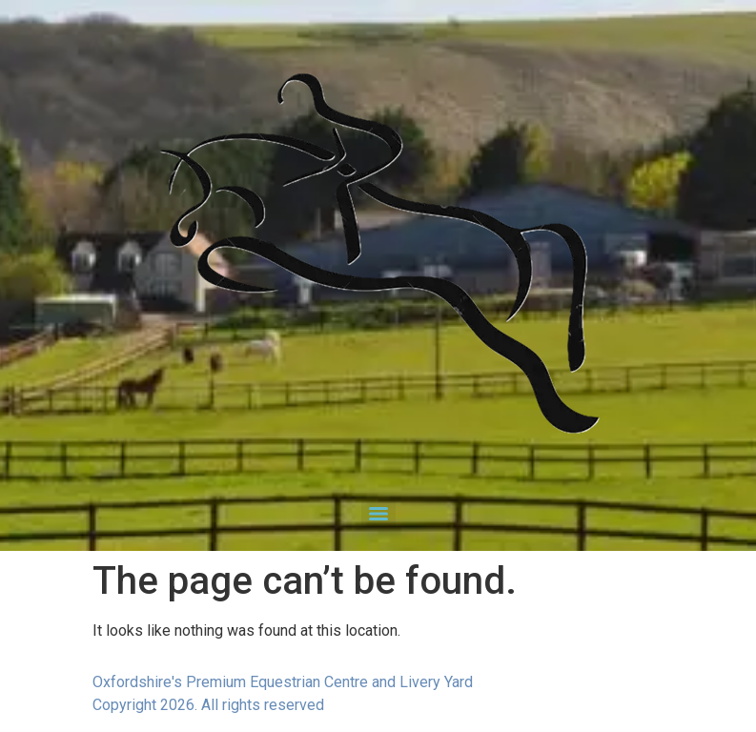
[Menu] (378, 513)
